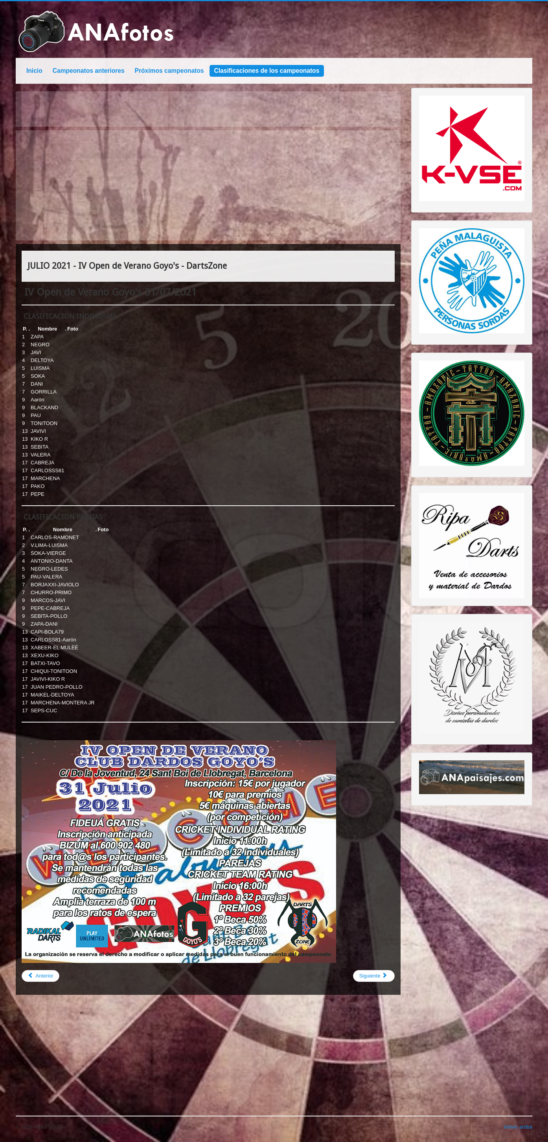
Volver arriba (518, 1127)
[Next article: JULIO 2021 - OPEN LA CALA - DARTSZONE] (373, 976)
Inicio (34, 70)
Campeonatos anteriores (89, 70)
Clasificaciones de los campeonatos (267, 70)
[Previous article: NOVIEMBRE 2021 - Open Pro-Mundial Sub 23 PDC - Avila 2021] (40, 976)
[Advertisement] (208, 185)
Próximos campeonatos (169, 70)
